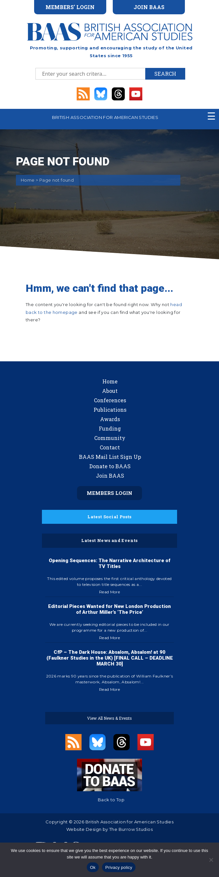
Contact (110, 447)
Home (28, 180)
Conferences (110, 400)
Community (109, 437)
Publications (110, 409)
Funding (110, 428)
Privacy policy (118, 867)
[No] (211, 860)
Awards (110, 419)
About (110, 390)
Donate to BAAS (110, 466)
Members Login (109, 493)
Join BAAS (110, 475)
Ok (93, 867)
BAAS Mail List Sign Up (110, 456)
